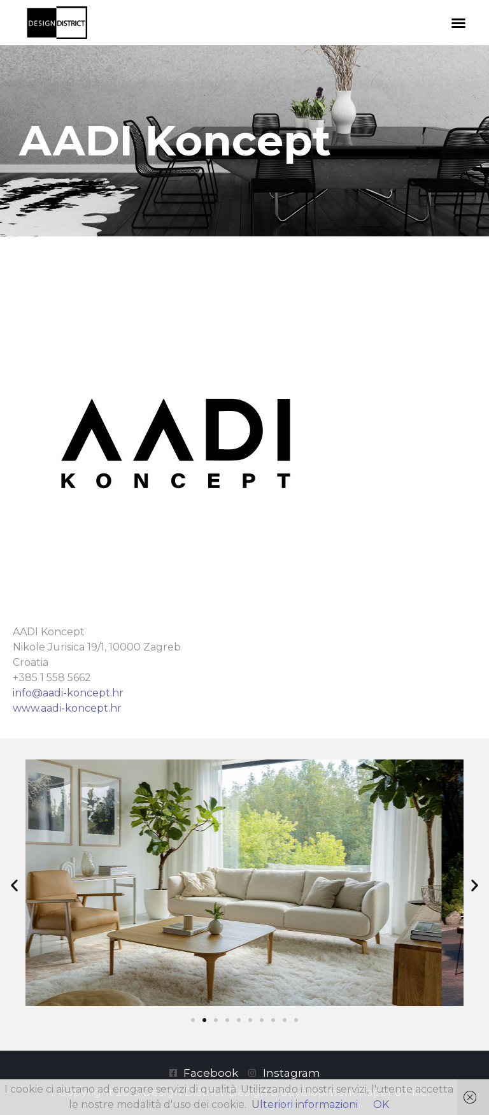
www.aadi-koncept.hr (67, 708)
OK (381, 1104)
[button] (458, 22)
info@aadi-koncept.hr (68, 693)
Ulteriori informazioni (305, 1104)
